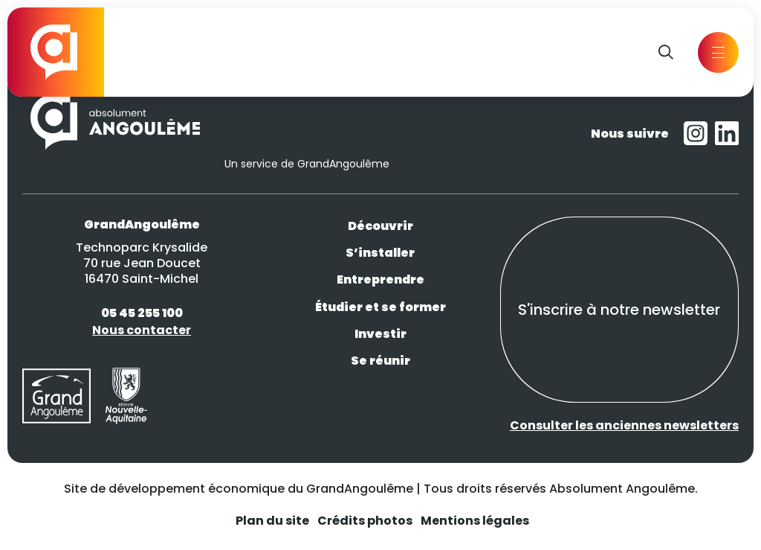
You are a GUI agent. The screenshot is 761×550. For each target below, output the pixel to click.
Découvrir (380, 225)
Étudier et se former (380, 307)
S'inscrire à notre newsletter (619, 309)
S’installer (380, 252)
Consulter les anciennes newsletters (624, 425)
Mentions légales (475, 520)
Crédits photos (364, 520)
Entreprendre (380, 279)
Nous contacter (141, 330)
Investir (380, 333)
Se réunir (380, 360)
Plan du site (272, 520)
